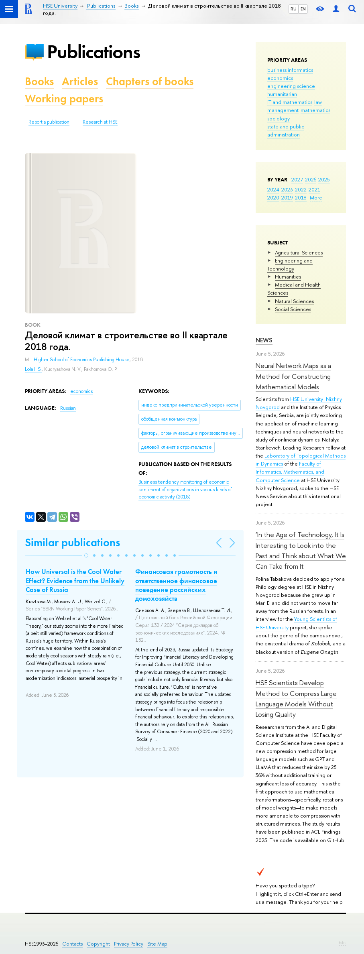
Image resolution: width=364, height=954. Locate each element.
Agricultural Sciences (299, 252)
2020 (273, 197)
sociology (278, 118)
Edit (342, 942)
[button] (86, 555)
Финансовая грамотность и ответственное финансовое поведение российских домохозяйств (176, 584)
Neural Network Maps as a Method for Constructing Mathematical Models (293, 376)
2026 (310, 179)
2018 (301, 197)
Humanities (288, 276)
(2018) (185, 489)
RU (294, 9)
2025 (324, 179)
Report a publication (48, 122)
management (283, 110)
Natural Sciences (294, 301)
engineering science (291, 86)
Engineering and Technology (290, 264)
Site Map (157, 943)
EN (303, 9)
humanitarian (282, 94)
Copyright (98, 943)
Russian (68, 408)
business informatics (290, 69)
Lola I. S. (33, 369)
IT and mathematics (289, 102)
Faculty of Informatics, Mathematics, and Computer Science (290, 471)
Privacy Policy (128, 943)
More (316, 197)
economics (280, 77)
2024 (273, 189)
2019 (287, 197)
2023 (287, 189)
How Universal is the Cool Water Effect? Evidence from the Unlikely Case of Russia (75, 580)
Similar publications (72, 542)
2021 (314, 189)
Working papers (64, 99)
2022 (301, 189)
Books (39, 81)
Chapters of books (149, 81)
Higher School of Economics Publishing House (82, 359)
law (318, 102)
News (264, 340)
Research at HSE (100, 122)
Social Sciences (293, 309)
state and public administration (285, 130)
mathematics (315, 110)
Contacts (72, 943)
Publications (93, 51)
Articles (80, 81)
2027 (297, 179)
